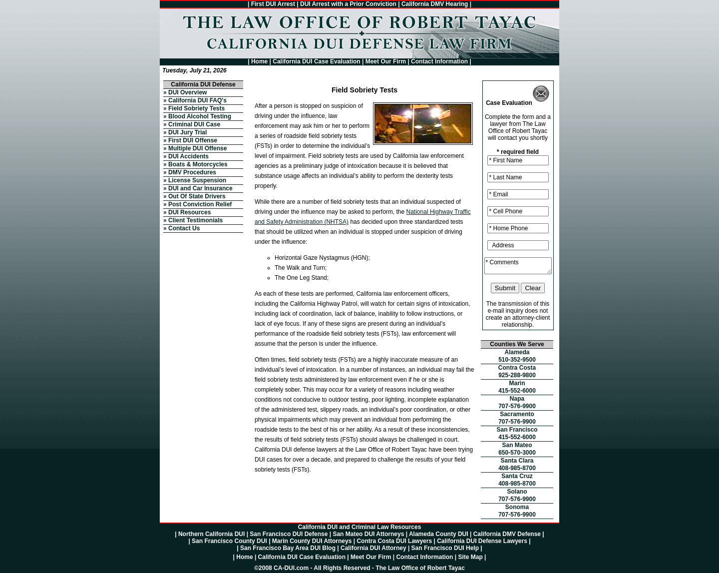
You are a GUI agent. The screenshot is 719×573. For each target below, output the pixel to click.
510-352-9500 (517, 359)
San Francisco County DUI (229, 541)
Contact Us (184, 228)
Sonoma (517, 507)
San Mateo (517, 445)
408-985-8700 (517, 468)
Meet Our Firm (385, 61)
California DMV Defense (507, 534)
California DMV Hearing (434, 3)
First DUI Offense (192, 140)
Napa (517, 398)
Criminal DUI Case (194, 124)
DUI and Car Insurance (200, 188)
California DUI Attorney (373, 548)
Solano (517, 491)
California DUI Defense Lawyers (482, 541)
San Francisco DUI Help (445, 548)
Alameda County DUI (438, 534)
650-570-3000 (517, 452)
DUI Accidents (188, 156)
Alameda (516, 352)
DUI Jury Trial (187, 132)
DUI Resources (189, 212)
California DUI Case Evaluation (316, 61)
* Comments (518, 265)
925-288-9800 (517, 375)
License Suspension (197, 180)
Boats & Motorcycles (198, 164)
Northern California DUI (211, 534)
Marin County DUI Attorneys (312, 541)
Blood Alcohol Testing (199, 116)
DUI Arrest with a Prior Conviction (348, 3)
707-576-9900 (517, 406)
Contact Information (439, 61)
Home (259, 61)
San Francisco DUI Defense (289, 534)
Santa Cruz (517, 476)
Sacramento (517, 414)
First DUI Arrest (273, 3)
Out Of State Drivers (197, 196)
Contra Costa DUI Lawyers (394, 541)
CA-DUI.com (291, 568)
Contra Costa (517, 367)
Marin (517, 383)
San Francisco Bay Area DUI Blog (288, 548)
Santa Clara (516, 460)
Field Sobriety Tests (196, 108)
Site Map (470, 557)
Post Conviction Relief (200, 204)
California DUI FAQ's (197, 100)
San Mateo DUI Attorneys (368, 534)
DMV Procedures (192, 172)
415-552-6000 (517, 390)
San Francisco (516, 429)
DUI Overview (187, 92)
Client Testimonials (195, 220)
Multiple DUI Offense (197, 148)
